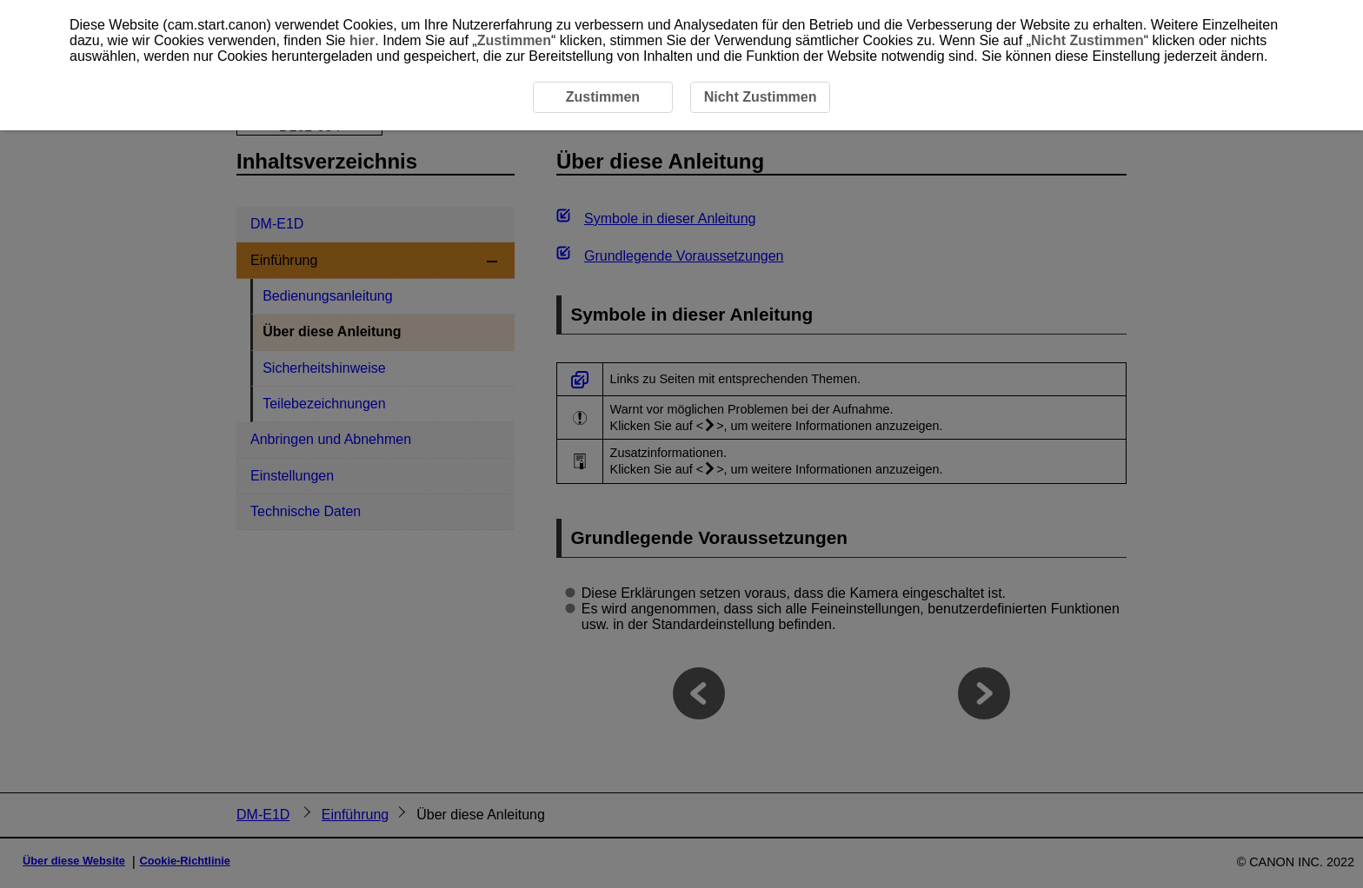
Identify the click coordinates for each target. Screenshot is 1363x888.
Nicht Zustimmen (1087, 40)
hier (362, 40)
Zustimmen (514, 40)
